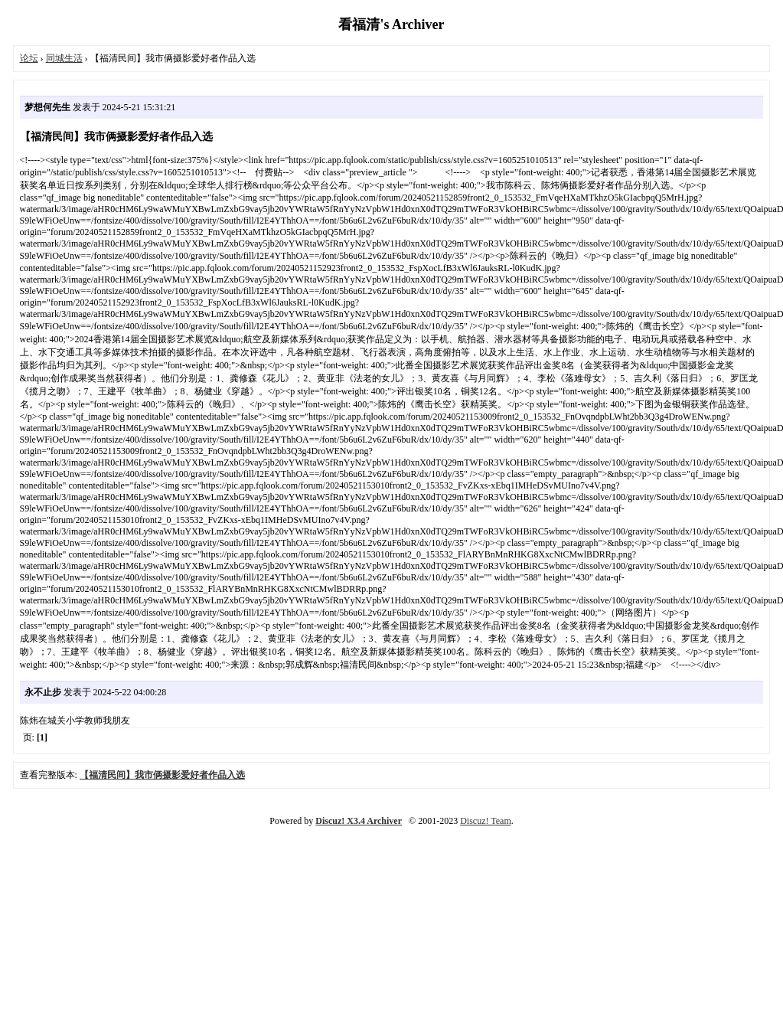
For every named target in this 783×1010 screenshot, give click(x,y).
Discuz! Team (485, 821)
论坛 (29, 58)
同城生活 (64, 58)
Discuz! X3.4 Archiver (358, 821)
